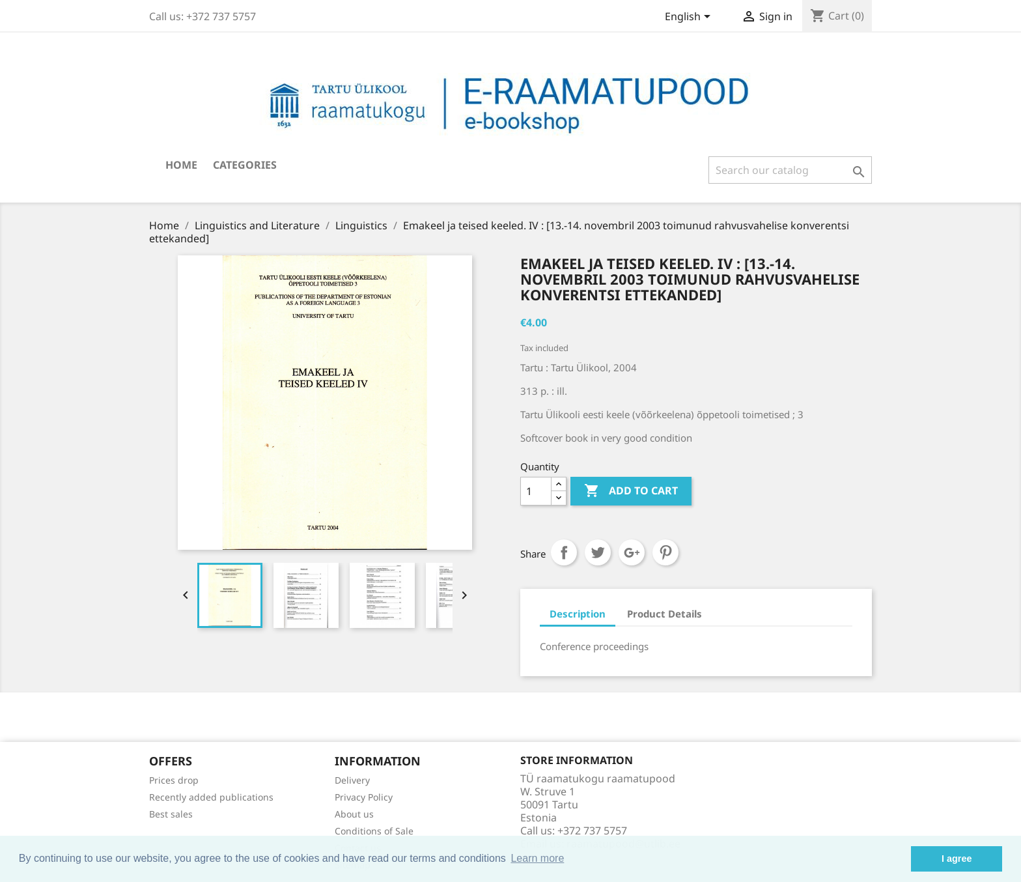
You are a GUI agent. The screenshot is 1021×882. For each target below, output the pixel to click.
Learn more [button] (537, 858)
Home (181, 165)
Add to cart (631, 491)
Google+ (632, 552)
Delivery (352, 780)
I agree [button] (957, 858)
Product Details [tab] (664, 613)
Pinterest (665, 552)
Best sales (171, 814)
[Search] (790, 170)
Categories (245, 165)
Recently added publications (211, 797)
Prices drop (174, 780)
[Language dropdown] (690, 17)
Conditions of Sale (374, 831)
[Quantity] (536, 491)
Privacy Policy (364, 797)
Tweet (598, 552)
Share (564, 552)
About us (354, 814)
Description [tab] (578, 613)
